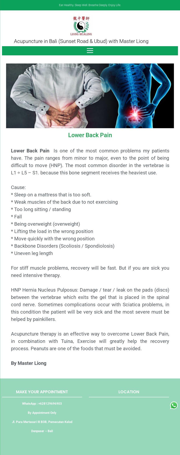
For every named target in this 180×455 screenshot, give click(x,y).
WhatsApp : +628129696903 (42, 405)
